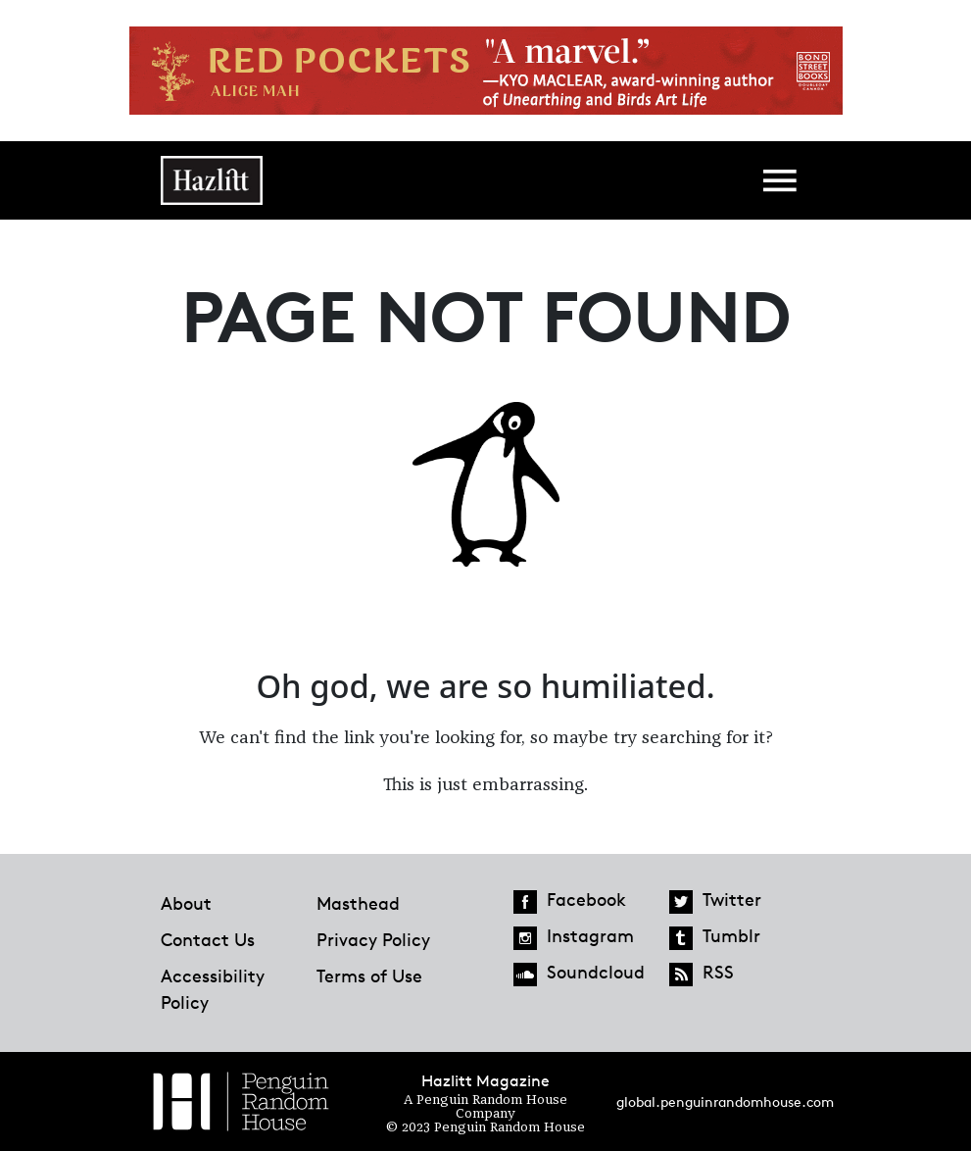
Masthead (358, 903)
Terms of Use (369, 975)
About (186, 903)
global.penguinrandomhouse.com (725, 1101)
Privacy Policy (373, 939)
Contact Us (208, 939)
